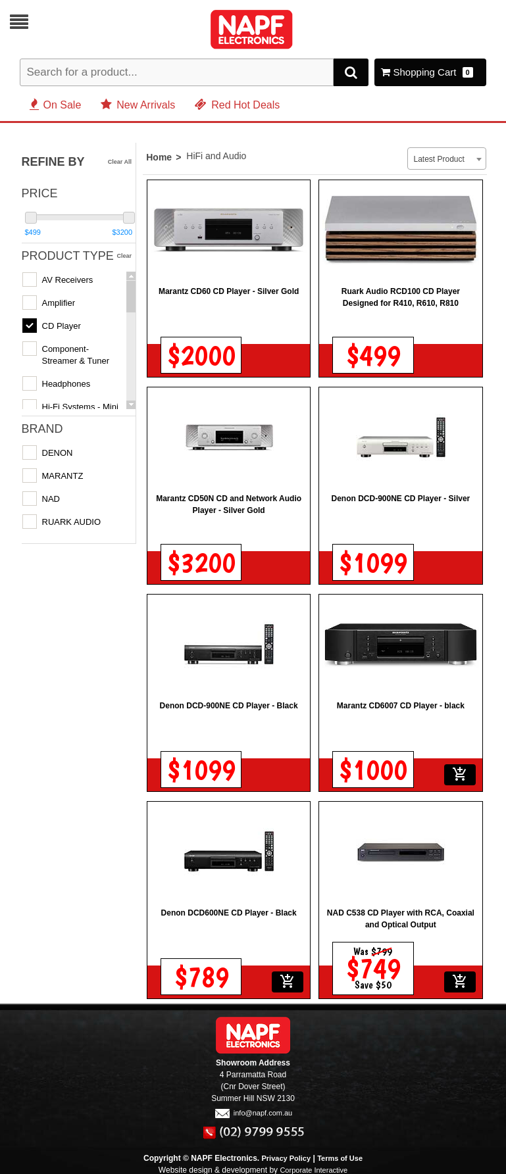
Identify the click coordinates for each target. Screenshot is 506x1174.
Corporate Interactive (313, 1168)
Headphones (66, 382)
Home (159, 155)
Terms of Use (340, 1156)
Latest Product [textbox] (438, 157)
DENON (57, 451)
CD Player (61, 324)
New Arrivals (138, 103)
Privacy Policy (286, 1156)
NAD (51, 497)
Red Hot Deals (237, 103)
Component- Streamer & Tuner (76, 353)
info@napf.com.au (253, 1111)
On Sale (56, 103)
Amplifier (59, 301)
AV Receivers (67, 278)
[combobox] (446, 156)
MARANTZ (63, 474)
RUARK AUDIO (71, 520)
